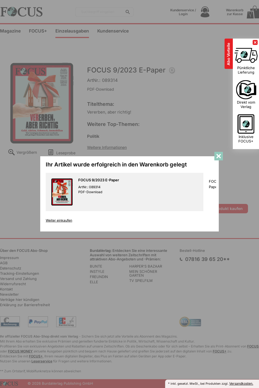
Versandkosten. (241, 383)
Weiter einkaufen (59, 220)
